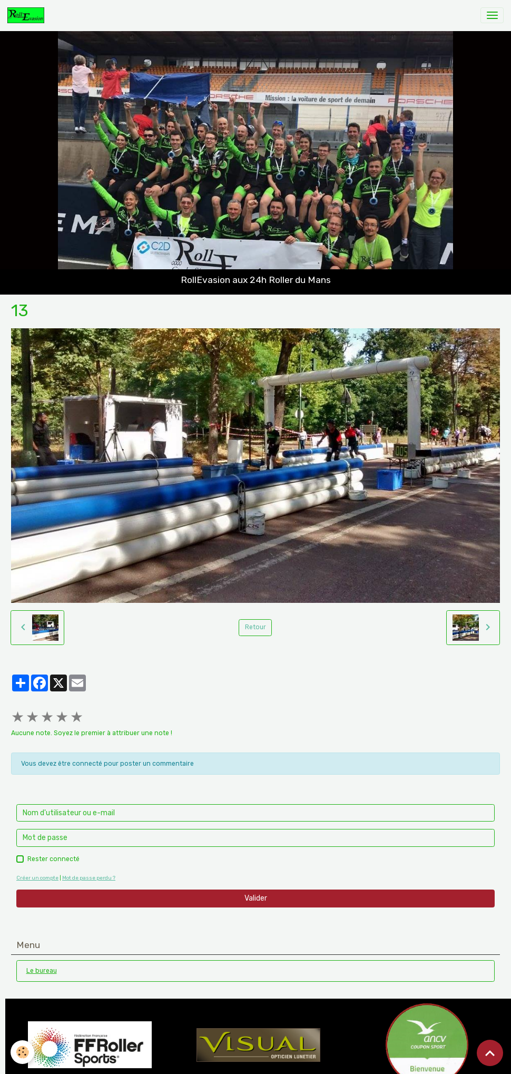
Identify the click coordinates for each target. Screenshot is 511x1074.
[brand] (27, 15)
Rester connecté (53, 859)
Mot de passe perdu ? (88, 878)
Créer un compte (37, 878)
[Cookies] (22, 1052)
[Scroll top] (490, 1053)
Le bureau (41, 970)
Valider (255, 898)
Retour (255, 627)
